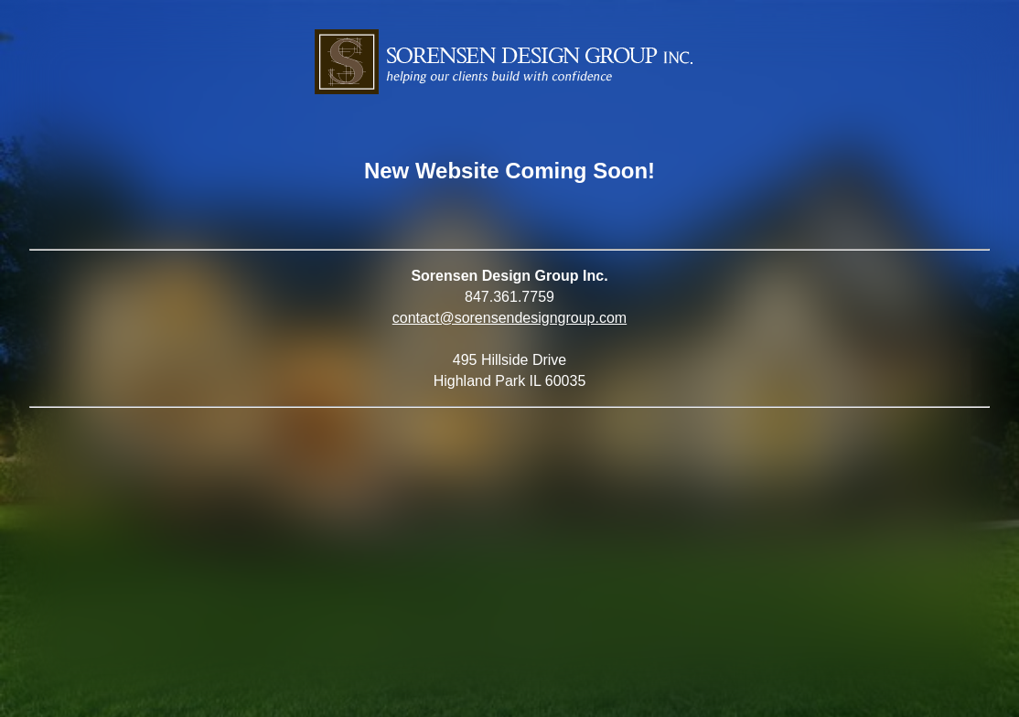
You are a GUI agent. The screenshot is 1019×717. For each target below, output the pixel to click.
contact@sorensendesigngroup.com (509, 318)
